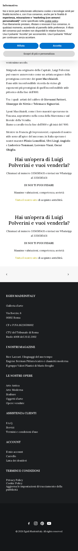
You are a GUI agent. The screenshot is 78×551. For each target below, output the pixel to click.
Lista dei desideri (16, 460)
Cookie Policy (14, 483)
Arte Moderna (14, 389)
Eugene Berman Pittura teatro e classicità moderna (37, 361)
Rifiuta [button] (21, 45)
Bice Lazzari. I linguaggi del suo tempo (29, 356)
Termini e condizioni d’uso (22, 431)
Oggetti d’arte (14, 398)
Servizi (10, 427)
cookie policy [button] (51, 21)
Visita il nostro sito (26, 200)
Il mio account (14, 451)
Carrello (11, 456)
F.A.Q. (9, 423)
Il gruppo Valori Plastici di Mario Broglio (30, 365)
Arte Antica (13, 385)
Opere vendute (15, 403)
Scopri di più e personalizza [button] (39, 53)
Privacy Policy (14, 480)
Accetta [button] (57, 45)
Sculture (11, 394)
